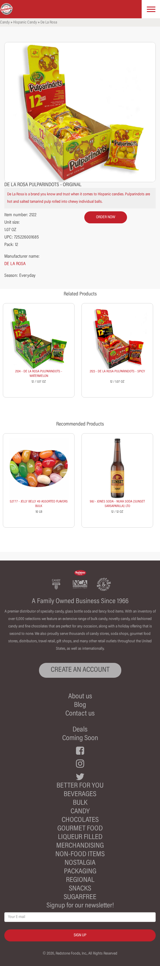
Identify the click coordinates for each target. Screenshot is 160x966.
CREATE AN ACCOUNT (80, 670)
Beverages (80, 794)
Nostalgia (80, 863)
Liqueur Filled (80, 837)
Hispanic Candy (25, 23)
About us (80, 696)
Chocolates (80, 820)
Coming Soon (80, 738)
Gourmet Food (80, 828)
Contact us (80, 713)
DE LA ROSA (15, 264)
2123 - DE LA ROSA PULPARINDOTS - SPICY (117, 371)
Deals (80, 730)
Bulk (80, 803)
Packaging (80, 871)
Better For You (80, 786)
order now (105, 217)
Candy (5, 23)
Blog (80, 705)
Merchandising (80, 846)
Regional (80, 880)
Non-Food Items (80, 854)
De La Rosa (48, 23)
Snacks (80, 889)
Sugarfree (80, 897)
